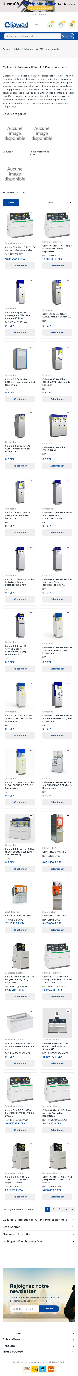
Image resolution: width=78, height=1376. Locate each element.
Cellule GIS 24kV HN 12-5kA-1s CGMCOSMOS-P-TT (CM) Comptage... (20, 785)
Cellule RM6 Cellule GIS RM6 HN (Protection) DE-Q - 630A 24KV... (19, 979)
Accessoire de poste (14, 192)
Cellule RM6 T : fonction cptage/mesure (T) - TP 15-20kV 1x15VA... (57, 979)
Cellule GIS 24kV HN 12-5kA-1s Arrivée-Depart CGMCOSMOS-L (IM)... (57, 515)
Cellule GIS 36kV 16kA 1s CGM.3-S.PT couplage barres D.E (17, 515)
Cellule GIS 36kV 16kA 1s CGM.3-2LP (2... (55, 448)
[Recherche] (39, 36)
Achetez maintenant (40, 8)
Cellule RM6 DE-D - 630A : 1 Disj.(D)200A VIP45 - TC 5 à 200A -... (19, 1113)
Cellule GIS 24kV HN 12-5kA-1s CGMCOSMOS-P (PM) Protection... (57, 650)
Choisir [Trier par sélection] (60, 202)
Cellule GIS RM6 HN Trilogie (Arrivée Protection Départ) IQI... (57, 1113)
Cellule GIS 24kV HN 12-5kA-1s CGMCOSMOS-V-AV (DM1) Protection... (57, 718)
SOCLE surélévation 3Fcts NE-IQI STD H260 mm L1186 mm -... (19, 1046)
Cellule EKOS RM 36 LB (54, 915)
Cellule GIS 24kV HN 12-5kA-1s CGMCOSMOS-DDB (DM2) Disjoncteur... (57, 785)
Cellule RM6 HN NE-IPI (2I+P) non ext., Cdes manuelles (20, 248)
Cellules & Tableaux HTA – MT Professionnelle (35, 1219)
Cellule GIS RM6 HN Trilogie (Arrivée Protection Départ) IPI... (57, 248)
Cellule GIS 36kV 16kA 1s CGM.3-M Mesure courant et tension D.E (20, 382)
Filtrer (11, 202)
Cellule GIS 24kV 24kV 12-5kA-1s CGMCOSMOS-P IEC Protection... (19, 718)
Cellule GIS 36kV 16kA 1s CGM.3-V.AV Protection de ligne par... (56, 382)
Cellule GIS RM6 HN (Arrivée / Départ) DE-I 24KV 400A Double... (57, 1179)
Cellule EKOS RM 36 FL (54, 851)
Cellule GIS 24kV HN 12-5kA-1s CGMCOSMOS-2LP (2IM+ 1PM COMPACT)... (20, 852)
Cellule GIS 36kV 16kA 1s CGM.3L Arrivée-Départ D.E (56, 315)
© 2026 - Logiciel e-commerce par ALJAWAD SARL (39, 1362)
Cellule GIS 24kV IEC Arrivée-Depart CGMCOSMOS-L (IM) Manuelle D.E (15, 650)
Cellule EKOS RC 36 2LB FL (19, 915)
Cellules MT (9, 151)
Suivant (72, 1209)
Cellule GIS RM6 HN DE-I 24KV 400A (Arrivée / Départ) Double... (17, 1179)
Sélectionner (20, 265)
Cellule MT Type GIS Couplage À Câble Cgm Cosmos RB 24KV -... (17, 315)
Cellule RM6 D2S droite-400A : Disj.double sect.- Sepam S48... (55, 1046)
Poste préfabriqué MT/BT (39, 153)
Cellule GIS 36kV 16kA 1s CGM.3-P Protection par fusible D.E (18, 448)
